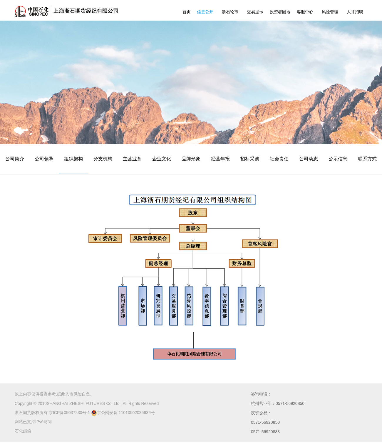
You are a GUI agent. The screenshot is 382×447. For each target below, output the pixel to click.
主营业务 (132, 158)
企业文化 (161, 158)
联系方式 (367, 158)
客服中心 (305, 11)
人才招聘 (355, 11)
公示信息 (338, 158)
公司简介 (14, 158)
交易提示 (255, 11)
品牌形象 (191, 158)
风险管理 (330, 11)
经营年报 (220, 158)
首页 (186, 11)
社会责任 (279, 158)
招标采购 (249, 158)
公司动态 (308, 158)
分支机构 (102, 158)
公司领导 (44, 158)
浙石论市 (230, 11)
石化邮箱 (23, 431)
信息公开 (205, 11)
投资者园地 (280, 11)
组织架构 (73, 158)
